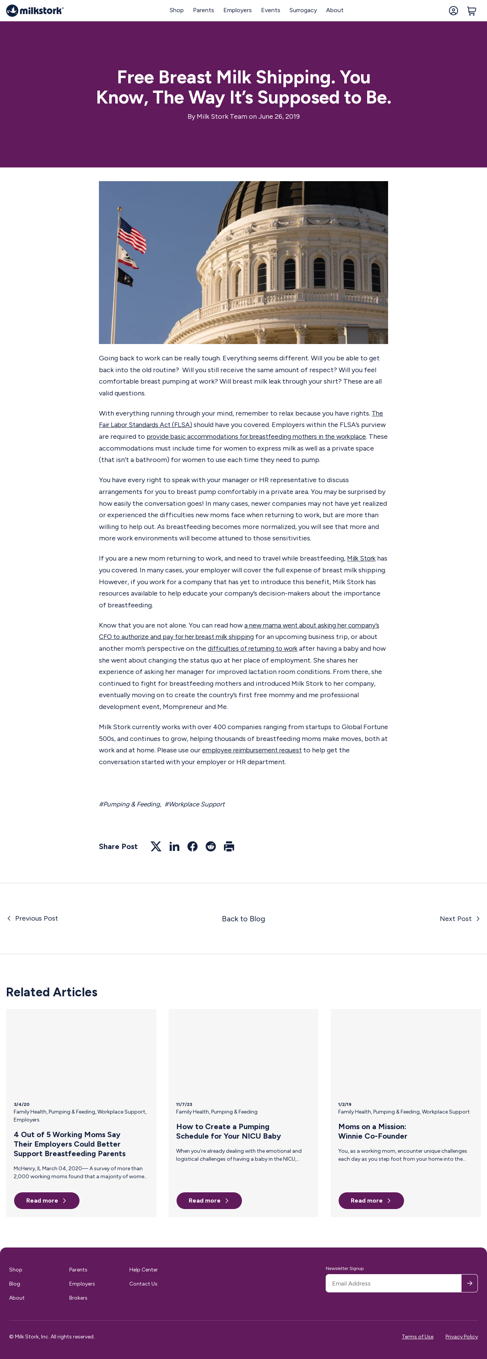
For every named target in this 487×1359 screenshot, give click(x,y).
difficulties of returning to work (277, 648)
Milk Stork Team (222, 116)
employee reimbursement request (255, 750)
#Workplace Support (199, 804)
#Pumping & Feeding (131, 804)
